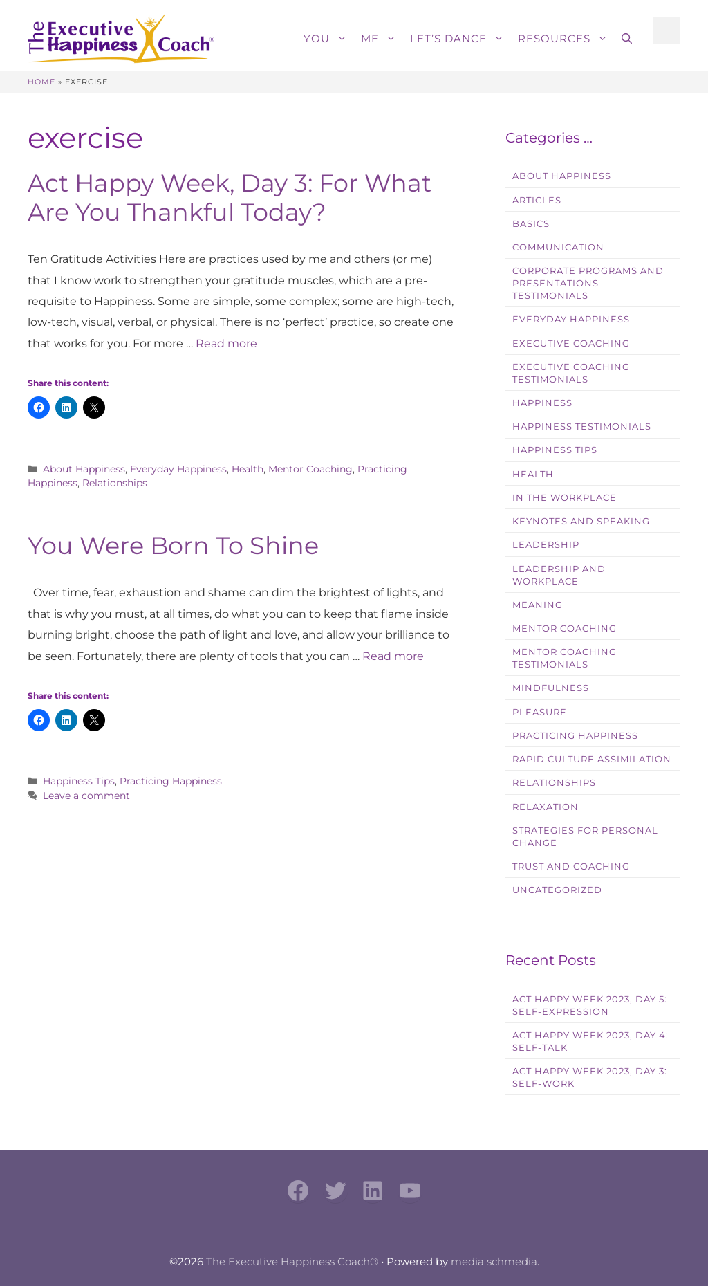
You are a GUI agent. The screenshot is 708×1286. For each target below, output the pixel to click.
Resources (566, 38)
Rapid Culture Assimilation (591, 759)
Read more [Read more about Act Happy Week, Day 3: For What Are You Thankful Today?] (226, 343)
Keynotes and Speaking (581, 521)
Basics (531, 224)
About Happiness (84, 469)
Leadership (545, 545)
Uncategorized (557, 890)
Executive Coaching (571, 343)
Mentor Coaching (310, 469)
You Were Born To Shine (173, 545)
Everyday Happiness (178, 469)
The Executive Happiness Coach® (292, 1261)
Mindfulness (550, 688)
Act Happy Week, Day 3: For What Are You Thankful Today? (229, 197)
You (329, 38)
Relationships (114, 482)
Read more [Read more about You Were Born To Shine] (393, 656)
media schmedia (494, 1261)
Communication (558, 247)
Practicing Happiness (171, 781)
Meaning (537, 605)
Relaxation (545, 807)
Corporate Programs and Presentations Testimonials (588, 283)
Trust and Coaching (571, 866)
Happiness (542, 403)
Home (41, 81)
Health (247, 469)
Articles (536, 200)
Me (382, 38)
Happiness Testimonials (581, 426)
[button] (627, 38)
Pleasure (539, 712)
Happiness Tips (79, 781)
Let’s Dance (460, 38)
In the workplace (564, 498)
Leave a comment (86, 795)
